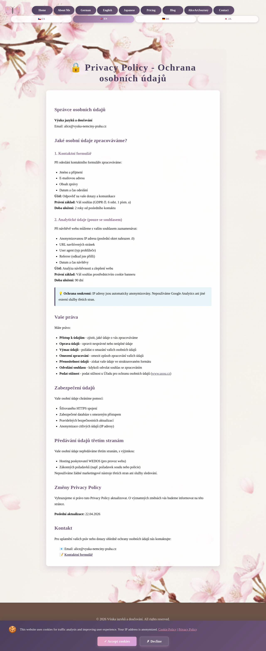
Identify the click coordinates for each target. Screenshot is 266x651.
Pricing (151, 10)
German (86, 10)
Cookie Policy (167, 629)
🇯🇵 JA (227, 18)
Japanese (129, 10)
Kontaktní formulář (78, 554)
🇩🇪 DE (165, 18)
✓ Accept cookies (117, 641)
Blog (172, 10)
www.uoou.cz (161, 373)
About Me (64, 10)
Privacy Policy (188, 629)
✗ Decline (154, 641)
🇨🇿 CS (41, 18)
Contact (224, 10)
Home (42, 10)
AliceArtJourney (198, 10)
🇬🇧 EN (103, 18)
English (107, 10)
